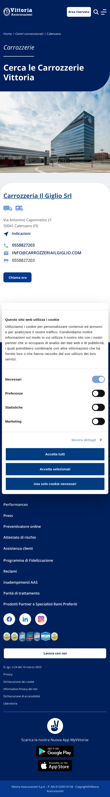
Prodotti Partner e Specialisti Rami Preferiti (40, 604)
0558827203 (23, 245)
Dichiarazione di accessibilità (21, 696)
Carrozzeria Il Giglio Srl (37, 195)
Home (7, 34)
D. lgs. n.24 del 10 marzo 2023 (22, 667)
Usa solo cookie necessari (55, 484)
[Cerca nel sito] (96, 12)
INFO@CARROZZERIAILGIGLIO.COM (46, 252)
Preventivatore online (22, 526)
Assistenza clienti (18, 548)
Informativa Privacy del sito (20, 689)
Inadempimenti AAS (20, 582)
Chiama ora (18, 277)
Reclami (10, 571)
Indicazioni (16, 233)
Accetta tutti (55, 454)
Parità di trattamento (21, 593)
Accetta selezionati (55, 469)
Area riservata (78, 12)
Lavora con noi (55, 653)
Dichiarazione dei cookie (18, 681)
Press (8, 515)
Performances (15, 504)
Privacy (7, 674)
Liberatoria (10, 703)
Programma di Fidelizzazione (28, 560)
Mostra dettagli (83, 440)
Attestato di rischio (19, 537)
